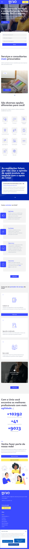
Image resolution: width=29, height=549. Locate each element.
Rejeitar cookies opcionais (20, 540)
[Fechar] (26, 531)
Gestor (3, 526)
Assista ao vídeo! (14, 374)
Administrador (5, 524)
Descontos (4, 519)
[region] (13, 539)
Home (3, 514)
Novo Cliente (4, 521)
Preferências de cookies (13, 544)
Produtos (3, 518)
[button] (25, 2)
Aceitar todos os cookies (7, 541)
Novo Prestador (5, 523)
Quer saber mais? (14, 372)
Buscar (14, 44)
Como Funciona (5, 516)
